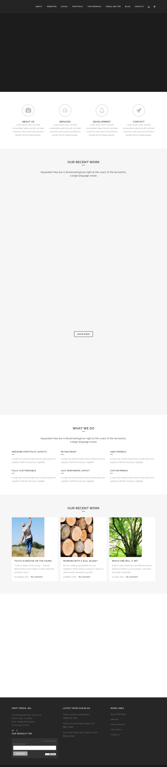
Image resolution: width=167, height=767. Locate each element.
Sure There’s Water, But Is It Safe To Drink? (80, 728)
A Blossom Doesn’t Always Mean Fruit (78, 719)
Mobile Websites (118, 720)
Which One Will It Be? (125, 556)
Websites (114, 714)
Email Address (20, 739)
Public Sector (116, 725)
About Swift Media (118, 709)
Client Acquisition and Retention (76, 710)
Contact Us (115, 730)
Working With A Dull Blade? (80, 556)
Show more (83, 329)
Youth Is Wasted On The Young (33, 556)
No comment (37, 572)
